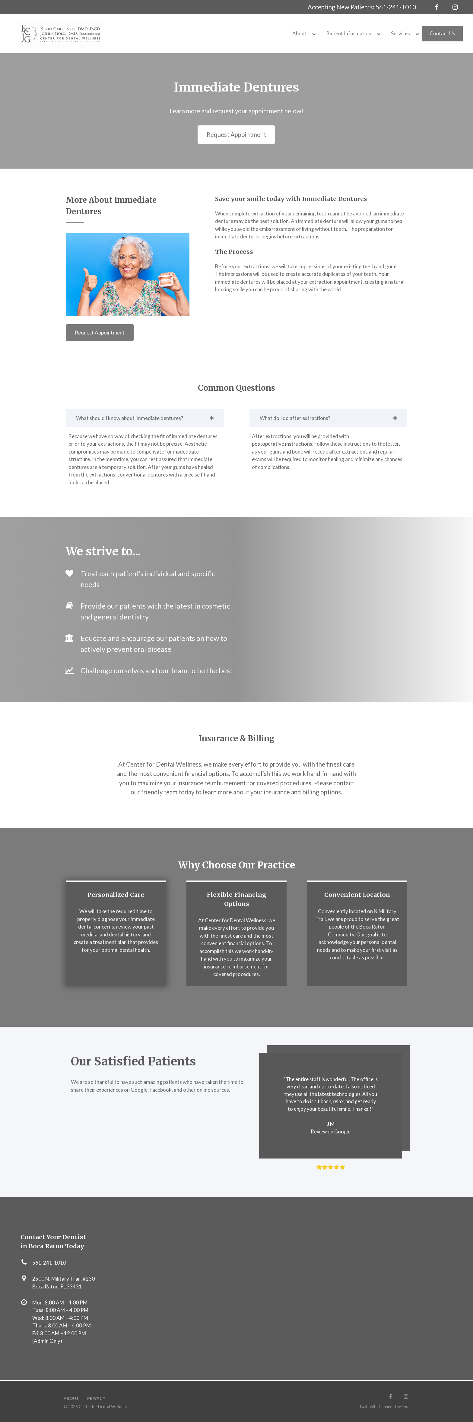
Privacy (96, 1398)
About (71, 1398)
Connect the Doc (394, 1406)
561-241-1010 (396, 7)
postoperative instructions (282, 444)
